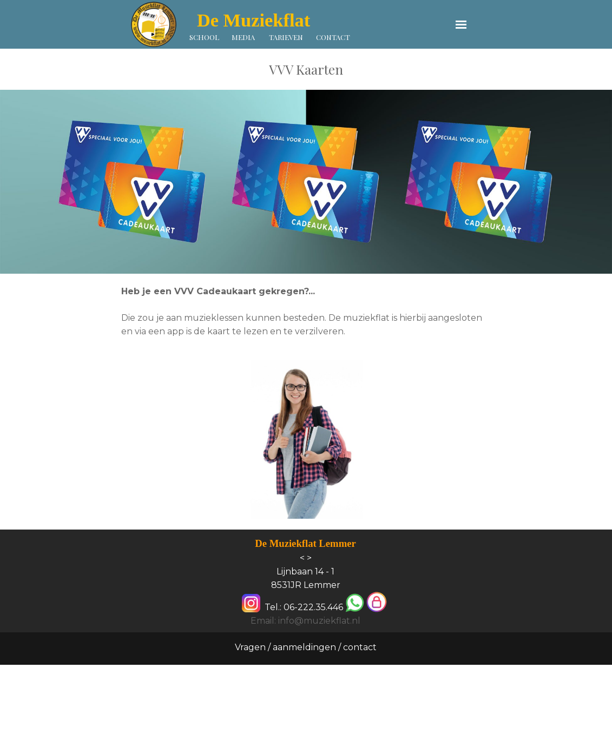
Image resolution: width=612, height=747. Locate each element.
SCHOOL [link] (204, 37)
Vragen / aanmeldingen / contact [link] (306, 647)
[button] (354, 603)
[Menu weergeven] (461, 24)
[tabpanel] (306, 69)
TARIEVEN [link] (286, 37)
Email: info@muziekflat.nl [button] (305, 621)
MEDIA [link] (243, 37)
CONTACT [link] (333, 37)
